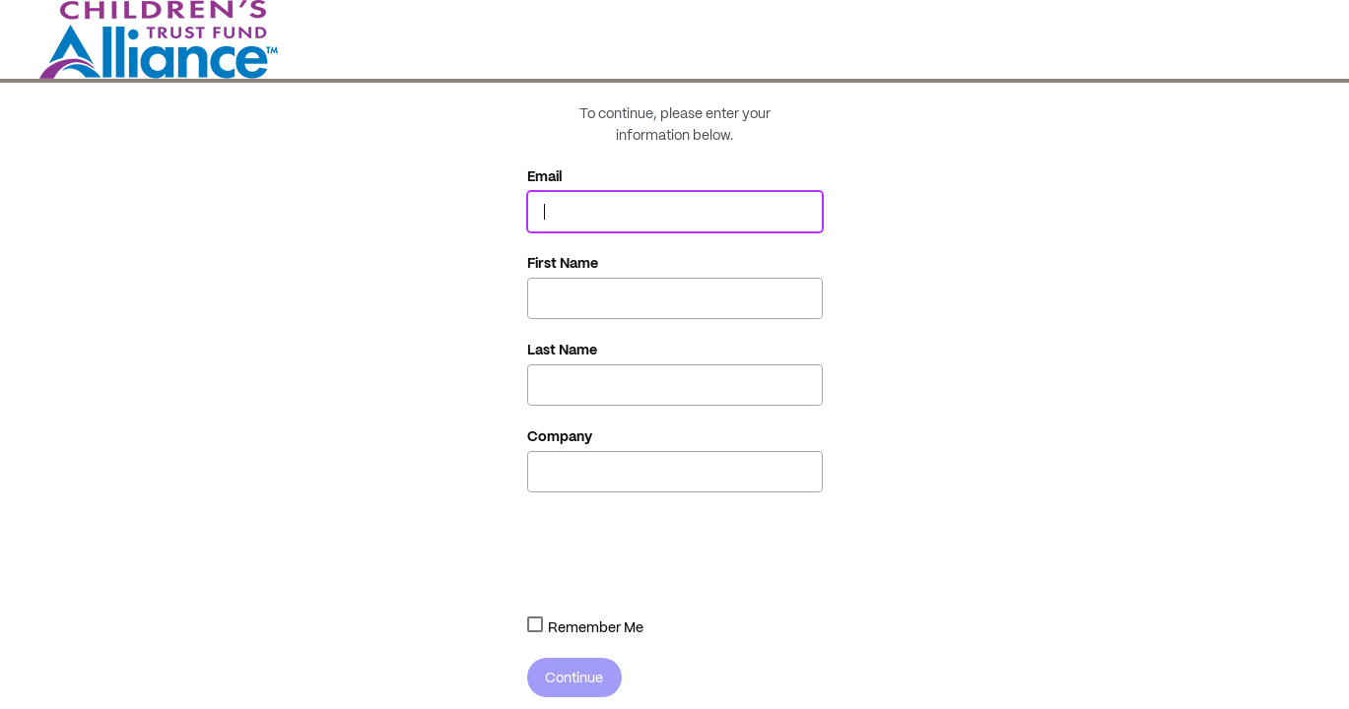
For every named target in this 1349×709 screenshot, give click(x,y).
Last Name (562, 349)
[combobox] (535, 624)
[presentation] (677, 550)
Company (559, 436)
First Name (562, 263)
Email (545, 176)
